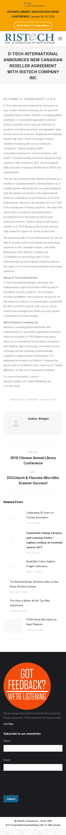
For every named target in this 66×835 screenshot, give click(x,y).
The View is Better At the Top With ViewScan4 (30, 603)
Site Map (8, 724)
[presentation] (30, 784)
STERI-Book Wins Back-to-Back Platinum (42, 622)
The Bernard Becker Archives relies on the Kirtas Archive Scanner (34, 584)
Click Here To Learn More (33, 25)
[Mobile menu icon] (60, 38)
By (32, 399)
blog (22, 399)
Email (8, 760)
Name (8, 740)
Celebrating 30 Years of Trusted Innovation (40, 515)
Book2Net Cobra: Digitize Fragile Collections (40, 564)
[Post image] (13, 518)
